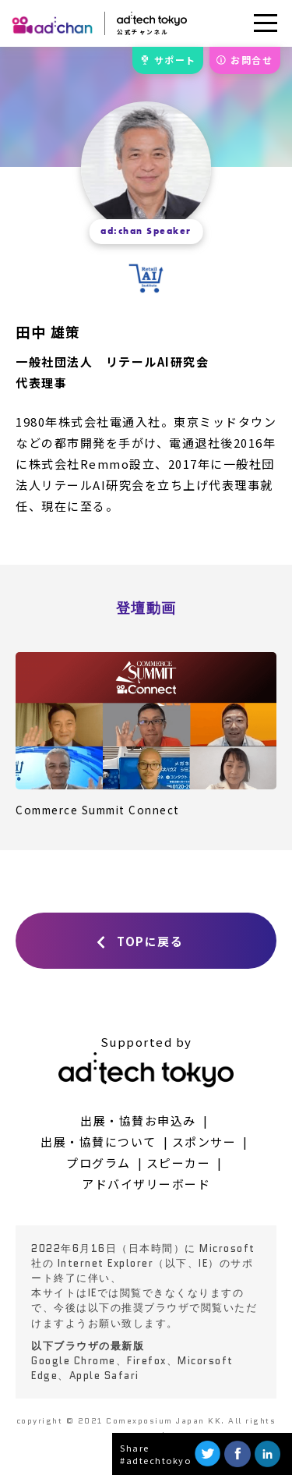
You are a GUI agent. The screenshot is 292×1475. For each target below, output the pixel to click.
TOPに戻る (150, 941)
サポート (175, 59)
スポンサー (204, 1141)
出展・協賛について (98, 1141)
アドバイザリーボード (146, 1183)
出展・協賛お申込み (138, 1120)
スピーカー (178, 1162)
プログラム (98, 1162)
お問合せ (251, 59)
